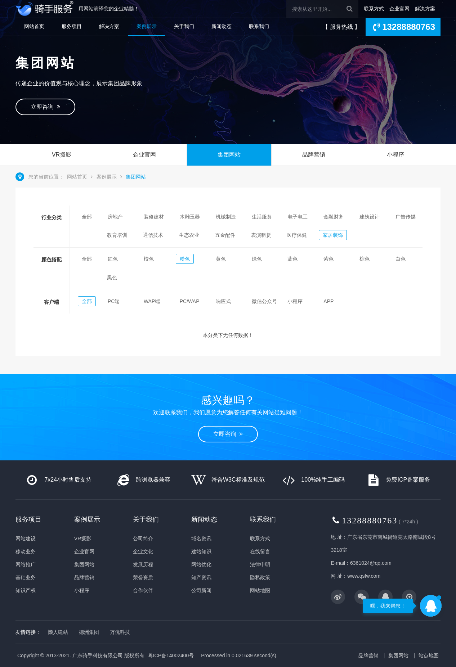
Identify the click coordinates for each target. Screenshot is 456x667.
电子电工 (297, 217)
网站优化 (201, 564)
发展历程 (143, 564)
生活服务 (262, 217)
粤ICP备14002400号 (171, 655)
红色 (113, 259)
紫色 (328, 259)
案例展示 (147, 26)
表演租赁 (261, 235)
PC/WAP (190, 301)
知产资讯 (201, 577)
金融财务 (333, 217)
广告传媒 (405, 217)
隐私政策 (260, 577)
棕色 (364, 259)
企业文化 (143, 551)
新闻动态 (221, 26)
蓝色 (292, 259)
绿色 (257, 259)
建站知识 (201, 551)
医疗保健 (297, 235)
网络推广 (25, 564)
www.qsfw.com (363, 576)
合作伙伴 (143, 590)
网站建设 (25, 538)
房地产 (115, 217)
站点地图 (429, 655)
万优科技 (120, 632)
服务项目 (72, 26)
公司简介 (143, 538)
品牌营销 (313, 155)
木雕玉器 (190, 217)
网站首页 (34, 26)
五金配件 (225, 235)
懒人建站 (58, 632)
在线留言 (260, 551)
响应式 (223, 301)
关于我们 (184, 26)
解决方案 (425, 9)
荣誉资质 (143, 577)
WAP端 (152, 301)
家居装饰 (333, 235)
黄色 (221, 259)
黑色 (112, 277)
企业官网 (399, 9)
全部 (87, 217)
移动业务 (25, 551)
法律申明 (260, 564)
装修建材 (154, 217)
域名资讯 (201, 538)
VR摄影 (61, 155)
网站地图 (260, 590)
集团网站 (229, 155)
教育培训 (117, 235)
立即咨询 (45, 107)
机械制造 (226, 217)
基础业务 (25, 577)
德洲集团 (89, 632)
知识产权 (25, 590)
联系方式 (374, 9)
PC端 (114, 301)
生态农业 (189, 235)
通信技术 (153, 235)
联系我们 (259, 26)
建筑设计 (369, 217)
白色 (400, 259)
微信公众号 (264, 301)
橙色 (149, 259)
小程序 (395, 155)
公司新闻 (201, 590)
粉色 (185, 259)
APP (328, 301)
